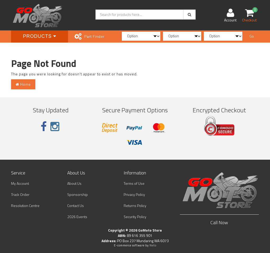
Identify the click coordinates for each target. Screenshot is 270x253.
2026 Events (77, 216)
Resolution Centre (25, 205)
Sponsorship (77, 194)
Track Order (20, 194)
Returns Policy (135, 205)
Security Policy (135, 216)
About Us (74, 183)
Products (39, 36)
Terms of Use (134, 183)
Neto (153, 245)
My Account (20, 183)
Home (23, 84)
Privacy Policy (134, 194)
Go (251, 36)
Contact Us (75, 205)
